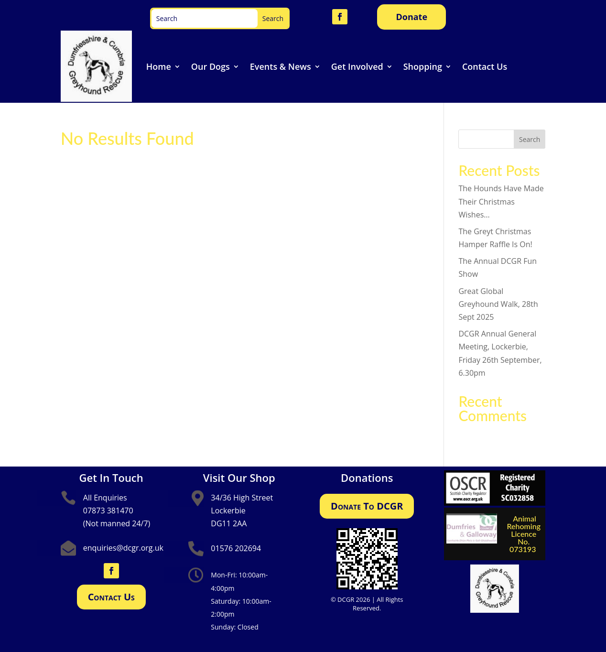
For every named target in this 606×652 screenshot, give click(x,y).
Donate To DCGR (367, 506)
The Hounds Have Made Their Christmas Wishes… (500, 201)
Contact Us (484, 66)
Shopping (422, 66)
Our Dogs (210, 66)
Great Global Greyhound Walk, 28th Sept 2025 (498, 304)
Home (158, 66)
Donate (411, 16)
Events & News (280, 66)
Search (529, 139)
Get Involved (357, 66)
